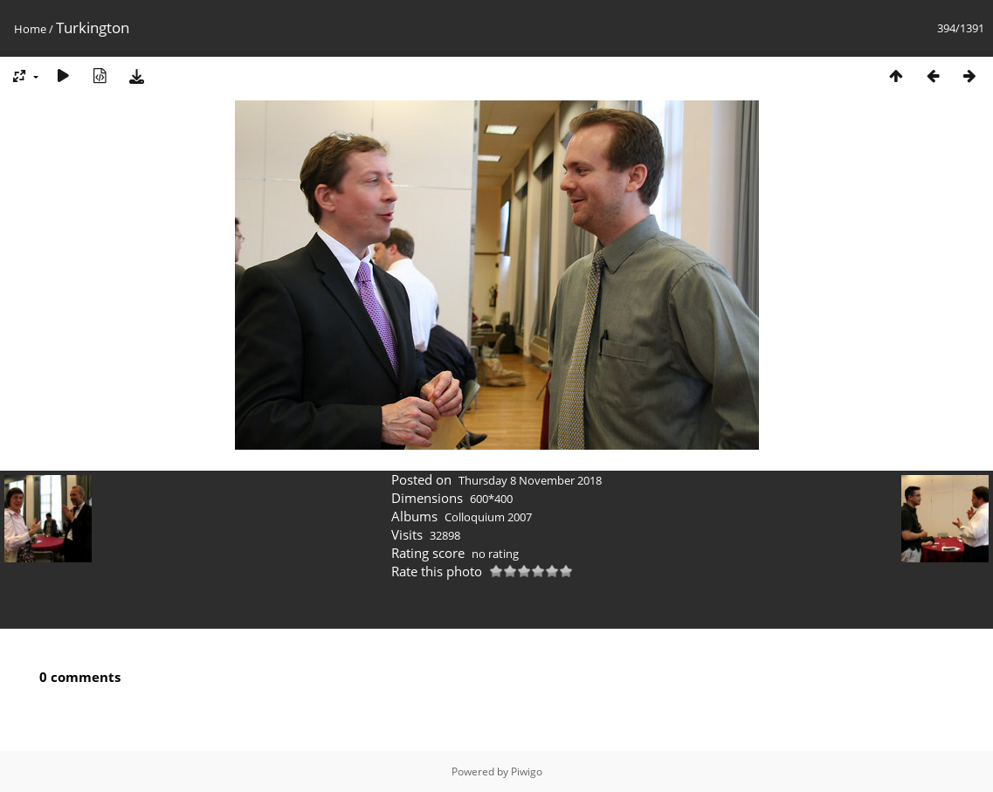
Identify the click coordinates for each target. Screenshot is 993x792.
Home (30, 29)
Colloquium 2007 (488, 517)
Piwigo (526, 771)
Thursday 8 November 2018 (530, 480)
